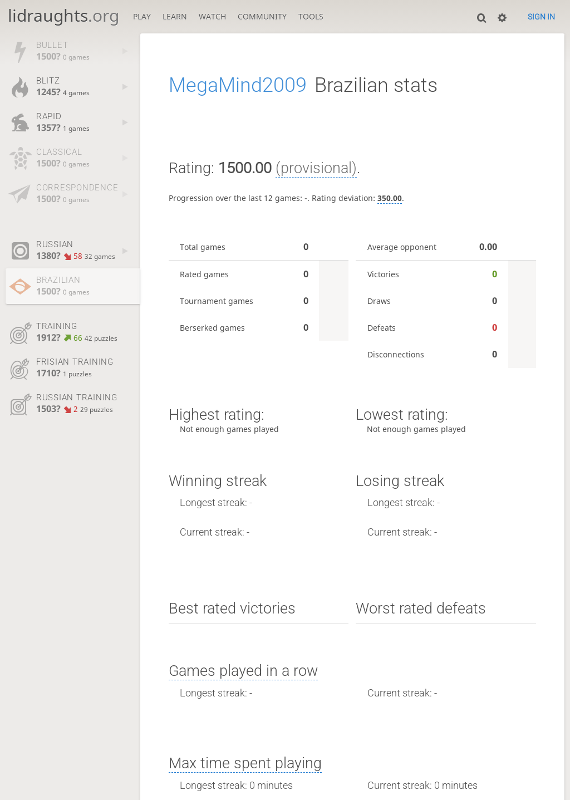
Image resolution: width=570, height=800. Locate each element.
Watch (212, 16)
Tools (310, 16)
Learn (175, 16)
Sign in (541, 16)
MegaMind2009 (238, 85)
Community (262, 16)
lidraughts (63, 15)
